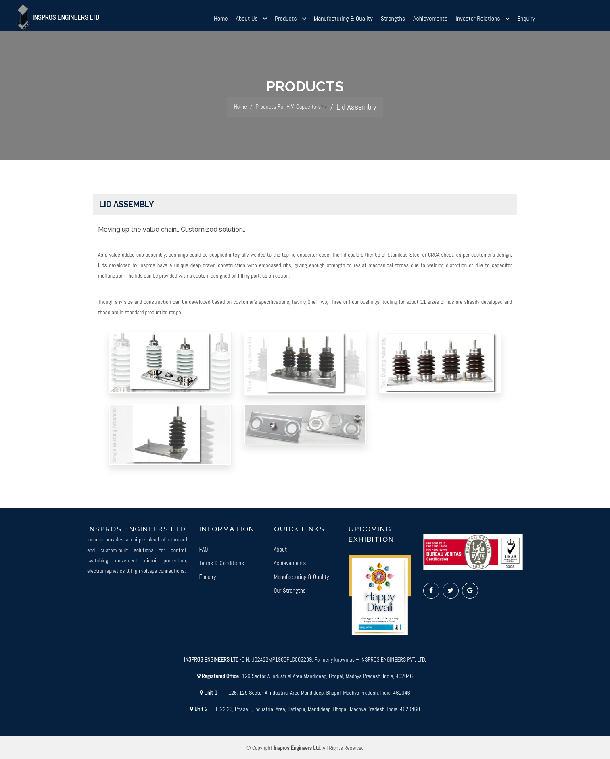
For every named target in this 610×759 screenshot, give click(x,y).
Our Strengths (290, 590)
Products (286, 21)
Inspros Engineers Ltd (64, 19)
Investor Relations (477, 21)
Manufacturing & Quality (343, 21)
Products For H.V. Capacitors (290, 107)
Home (221, 21)
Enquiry (526, 21)
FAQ (203, 549)
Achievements (430, 21)
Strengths (393, 21)
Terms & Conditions (221, 563)
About (280, 549)
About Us (247, 21)
